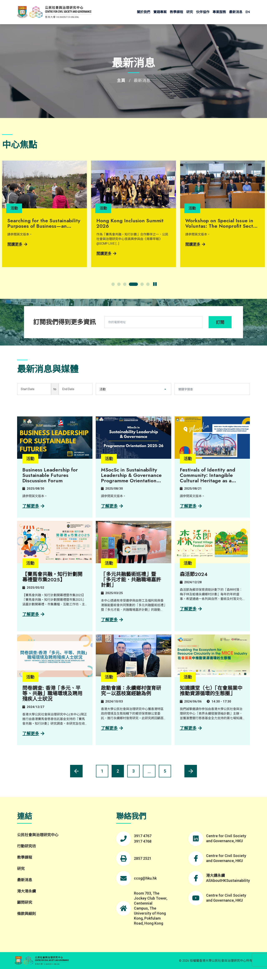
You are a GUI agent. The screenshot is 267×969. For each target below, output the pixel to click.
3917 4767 (142, 836)
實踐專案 (160, 12)
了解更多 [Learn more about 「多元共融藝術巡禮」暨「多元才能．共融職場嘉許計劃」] (112, 619)
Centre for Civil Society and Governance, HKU (226, 838)
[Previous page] (76, 771)
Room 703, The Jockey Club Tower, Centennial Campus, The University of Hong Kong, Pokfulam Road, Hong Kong (150, 908)
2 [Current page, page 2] (118, 771)
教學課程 (176, 12)
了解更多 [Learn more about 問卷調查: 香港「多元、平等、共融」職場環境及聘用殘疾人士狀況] (33, 733)
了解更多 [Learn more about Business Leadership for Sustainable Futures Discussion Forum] (33, 506)
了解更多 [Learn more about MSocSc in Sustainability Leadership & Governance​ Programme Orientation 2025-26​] (112, 506)
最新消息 (235, 12)
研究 (189, 12)
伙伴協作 (202, 12)
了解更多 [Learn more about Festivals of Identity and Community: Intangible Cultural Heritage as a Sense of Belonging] (191, 506)
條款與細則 (26, 913)
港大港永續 (26, 891)
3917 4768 (142, 841)
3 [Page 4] (133, 771)
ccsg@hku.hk (145, 878)
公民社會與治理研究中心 (37, 835)
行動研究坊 (26, 846)
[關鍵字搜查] (212, 389)
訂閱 (220, 322)
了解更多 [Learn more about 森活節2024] (191, 608)
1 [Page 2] (102, 771)
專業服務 (219, 12)
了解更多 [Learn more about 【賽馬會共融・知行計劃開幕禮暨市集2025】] (33, 614)
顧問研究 (24, 902)
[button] (113, 284)
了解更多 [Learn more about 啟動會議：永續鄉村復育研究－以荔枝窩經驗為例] (112, 728)
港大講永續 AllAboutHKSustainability (228, 878)
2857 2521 (142, 858)
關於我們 (143, 12)
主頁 (121, 80)
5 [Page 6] (165, 771)
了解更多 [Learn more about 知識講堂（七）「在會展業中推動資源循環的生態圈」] (191, 728)
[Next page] (190, 771)
